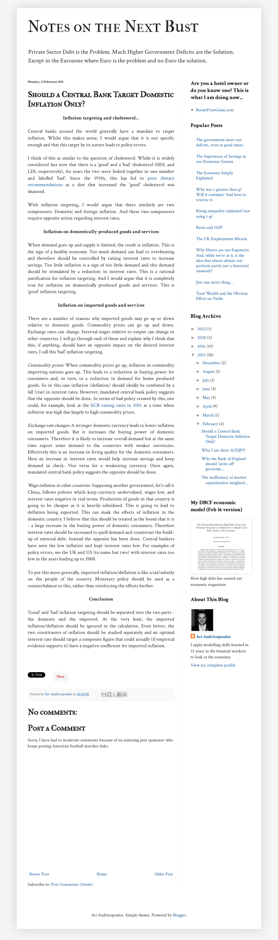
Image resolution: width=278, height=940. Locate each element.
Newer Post (39, 874)
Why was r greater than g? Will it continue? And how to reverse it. (221, 195)
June (207, 389)
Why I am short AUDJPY (223, 450)
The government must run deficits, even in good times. (220, 142)
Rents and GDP (209, 227)
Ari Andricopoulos (213, 637)
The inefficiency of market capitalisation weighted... (224, 480)
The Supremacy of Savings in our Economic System (221, 159)
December (212, 363)
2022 (202, 329)
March (209, 415)
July (206, 380)
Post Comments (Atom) (72, 884)
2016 (202, 346)
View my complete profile (213, 665)
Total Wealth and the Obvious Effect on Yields (222, 296)
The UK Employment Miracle (221, 239)
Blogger (179, 915)
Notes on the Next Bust (113, 26)
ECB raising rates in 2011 (117, 405)
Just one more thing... (214, 282)
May (207, 398)
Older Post (163, 874)
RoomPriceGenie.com (215, 110)
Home (102, 874)
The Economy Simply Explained (214, 175)
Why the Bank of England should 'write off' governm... (223, 464)
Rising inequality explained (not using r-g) (223, 213)
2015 (202, 355)
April (208, 406)
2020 (202, 338)
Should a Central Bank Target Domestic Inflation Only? (225, 436)
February (211, 424)
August (209, 371)
